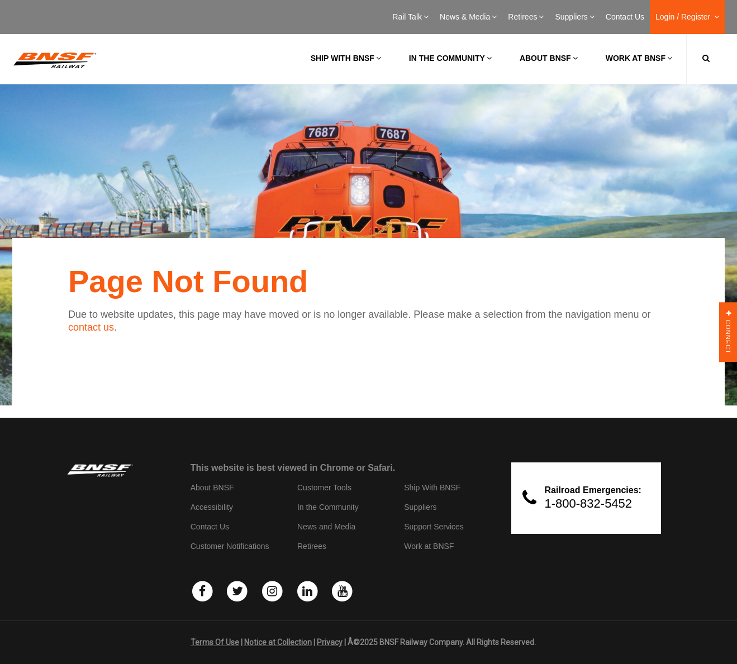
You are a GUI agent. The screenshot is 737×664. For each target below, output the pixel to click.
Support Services (434, 526)
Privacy (330, 642)
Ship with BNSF (346, 58)
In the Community (450, 58)
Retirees (526, 16)
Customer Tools (324, 487)
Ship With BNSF (432, 487)
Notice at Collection (278, 642)
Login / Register (687, 16)
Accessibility (212, 507)
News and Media (326, 526)
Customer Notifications (230, 546)
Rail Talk (410, 16)
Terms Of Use (215, 642)
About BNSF (549, 58)
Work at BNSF (639, 58)
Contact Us (625, 16)
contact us (91, 327)
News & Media (468, 16)
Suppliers (574, 16)
